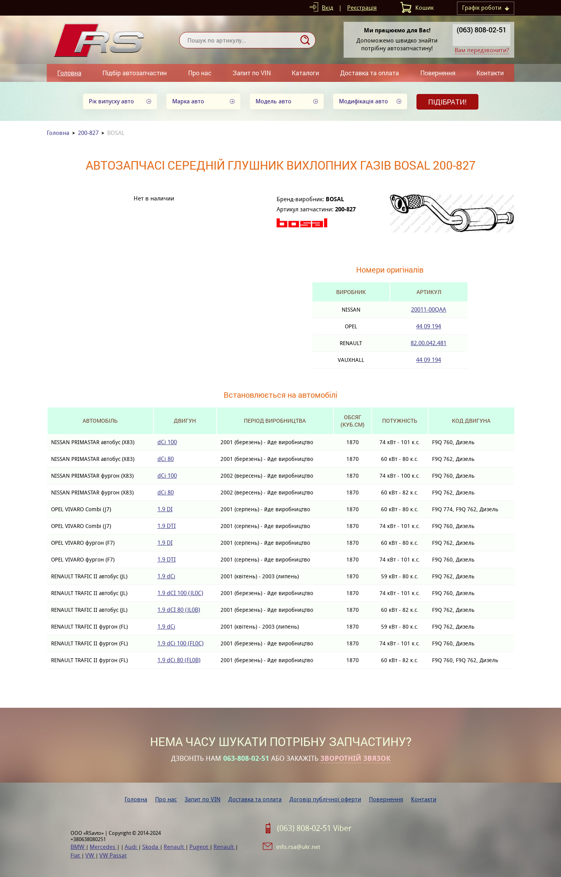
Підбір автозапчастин (134, 73)
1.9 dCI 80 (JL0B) (178, 609)
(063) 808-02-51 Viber (314, 828)
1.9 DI (165, 509)
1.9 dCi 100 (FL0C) (180, 643)
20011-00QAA (428, 309)
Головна (69, 73)
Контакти (490, 73)
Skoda (151, 846)
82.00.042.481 (428, 343)
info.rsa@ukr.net (298, 846)
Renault (174, 846)
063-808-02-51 (246, 758)
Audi (131, 846)
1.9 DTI (166, 526)
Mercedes (103, 846)
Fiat (76, 855)
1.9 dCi (166, 576)
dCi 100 (167, 442)
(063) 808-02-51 (481, 29)
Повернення (437, 73)
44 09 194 (428, 326)
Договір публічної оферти (325, 799)
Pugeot (199, 846)
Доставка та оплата (369, 73)
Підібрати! (447, 101)
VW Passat (113, 855)
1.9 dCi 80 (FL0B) (179, 660)
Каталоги (305, 73)
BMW (78, 846)
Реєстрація (362, 7)
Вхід (327, 7)
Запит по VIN (252, 73)
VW (90, 855)
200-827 (88, 132)
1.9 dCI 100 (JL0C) (180, 593)
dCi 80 (165, 458)
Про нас (200, 73)
